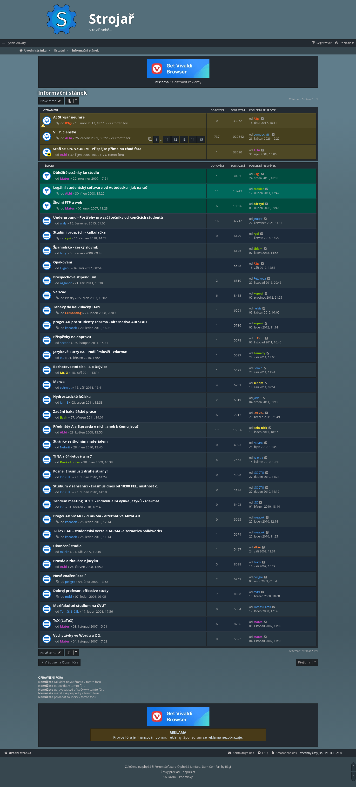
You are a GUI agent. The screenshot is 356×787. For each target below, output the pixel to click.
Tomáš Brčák (69, 611)
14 (193, 139)
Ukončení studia (67, 545)
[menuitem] (344, 43)
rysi (68, 238)
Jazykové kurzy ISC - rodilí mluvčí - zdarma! (90, 351)
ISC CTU (65, 477)
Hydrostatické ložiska (72, 396)
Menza (59, 381)
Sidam (258, 249)
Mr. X (64, 372)
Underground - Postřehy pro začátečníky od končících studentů (108, 217)
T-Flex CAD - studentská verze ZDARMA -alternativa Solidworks (107, 530)
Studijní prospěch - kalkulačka (79, 232)
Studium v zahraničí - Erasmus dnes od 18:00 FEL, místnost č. (105, 486)
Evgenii (65, 268)
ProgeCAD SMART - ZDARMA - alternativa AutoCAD (96, 515)
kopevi (258, 293)
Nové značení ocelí (69, 575)
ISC (62, 357)
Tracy (257, 562)
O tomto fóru (119, 123)
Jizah (63, 417)
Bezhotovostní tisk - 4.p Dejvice (80, 366)
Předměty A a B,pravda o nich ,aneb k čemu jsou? (96, 426)
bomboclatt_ (262, 134)
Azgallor (66, 283)
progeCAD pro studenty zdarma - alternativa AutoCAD (100, 321)
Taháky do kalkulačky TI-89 (76, 306)
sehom (258, 383)
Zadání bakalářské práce (74, 411)
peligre (70, 581)
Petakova (260, 278)
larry (63, 253)
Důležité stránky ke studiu (76, 172)
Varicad (60, 291)
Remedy (259, 353)
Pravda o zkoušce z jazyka (75, 560)
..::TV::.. (259, 338)
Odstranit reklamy (186, 81)
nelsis (257, 308)
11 (167, 139)
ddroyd (259, 204)
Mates (65, 178)
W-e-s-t (258, 458)
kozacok (71, 328)
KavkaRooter (70, 462)
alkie (257, 547)
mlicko (64, 552)
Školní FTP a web (67, 202)
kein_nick (260, 428)
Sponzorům (192, 737)
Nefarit (65, 447)
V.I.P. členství (64, 132)
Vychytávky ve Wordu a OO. (77, 635)
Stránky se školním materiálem (80, 441)
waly (63, 223)
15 (201, 139)
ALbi (68, 138)
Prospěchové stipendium (74, 277)
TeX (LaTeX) (63, 620)
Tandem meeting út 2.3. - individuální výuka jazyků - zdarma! (106, 500)
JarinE (64, 402)
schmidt (66, 387)
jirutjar (258, 219)
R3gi (68, 123)
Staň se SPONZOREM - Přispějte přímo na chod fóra (97, 148)
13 (184, 139)
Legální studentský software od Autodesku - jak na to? (100, 187)
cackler (259, 189)
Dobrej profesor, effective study (81, 590)
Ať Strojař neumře (69, 117)
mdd (68, 596)
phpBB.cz (189, 772)
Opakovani (62, 262)
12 (175, 139)
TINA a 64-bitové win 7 (72, 456)
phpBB (147, 767)
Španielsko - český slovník (75, 247)
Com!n (258, 368)
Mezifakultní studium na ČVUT (79, 605)
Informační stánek (62, 92)
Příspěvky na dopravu (72, 336)
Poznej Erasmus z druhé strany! (80, 471)
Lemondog (73, 313)
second (65, 343)
